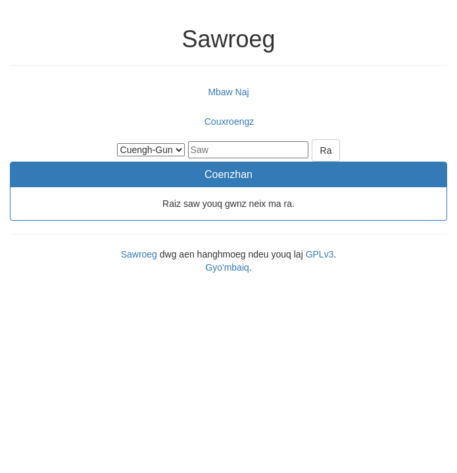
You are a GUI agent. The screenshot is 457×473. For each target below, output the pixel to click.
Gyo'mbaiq (227, 267)
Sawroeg (139, 254)
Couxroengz (229, 121)
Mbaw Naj (228, 92)
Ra (326, 150)
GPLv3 (320, 254)
